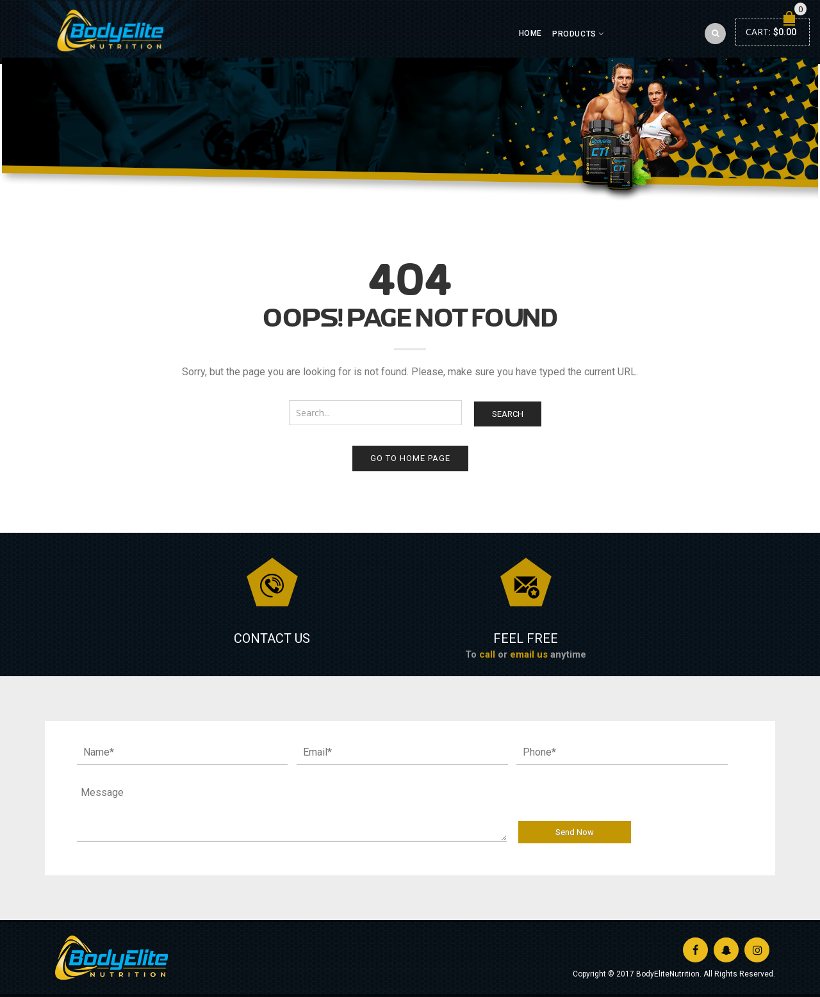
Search (507, 414)
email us (529, 654)
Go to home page (410, 458)
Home (530, 33)
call (487, 654)
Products (574, 33)
